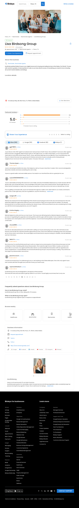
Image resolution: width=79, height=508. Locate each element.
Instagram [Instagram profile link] (49, 349)
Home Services (20, 467)
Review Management (22, 421)
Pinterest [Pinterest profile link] (58, 349)
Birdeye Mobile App (10, 473)
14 (11, 277)
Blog (41, 423)
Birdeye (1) (57, 142)
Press (41, 425)
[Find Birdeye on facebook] (38, 491)
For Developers (57, 432)
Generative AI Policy (47, 499)
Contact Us (43, 444)
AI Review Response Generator (61, 421)
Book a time (43, 417)
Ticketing (7, 456)
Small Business (20, 410)
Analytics (7, 465)
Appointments (9, 433)
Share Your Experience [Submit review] (14, 53)
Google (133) (27, 142)
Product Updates (44, 428)
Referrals (7, 415)
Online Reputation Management (25, 427)
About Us (42, 410)
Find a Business (57, 429)
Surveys (7, 448)
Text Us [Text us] (12, 338)
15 (14, 277)
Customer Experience (22, 448)
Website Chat (20, 434)
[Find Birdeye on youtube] (51, 491)
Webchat (7, 428)
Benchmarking (9, 453)
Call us (12, 342)
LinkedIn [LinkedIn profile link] (31, 349)
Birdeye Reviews (44, 436)
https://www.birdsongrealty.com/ (20, 345)
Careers (42, 431)
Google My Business (21, 440)
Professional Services (59, 412)
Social (6, 431)
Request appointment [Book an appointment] (33, 53)
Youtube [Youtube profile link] (40, 349)
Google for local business (23, 419)
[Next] (70, 315)
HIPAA (35, 499)
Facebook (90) (42, 142)
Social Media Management (23, 450)
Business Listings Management (24, 445)
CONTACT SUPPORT (65, 491)
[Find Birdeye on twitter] (42, 491)
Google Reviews (20, 437)
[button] (6, 277)
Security (27, 499)
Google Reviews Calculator (60, 419)
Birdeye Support (57, 434)
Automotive (19, 457)
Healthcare (19, 465)
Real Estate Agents (26, 37)
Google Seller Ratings (8, 421)
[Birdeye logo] (10, 4)
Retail (18, 480)
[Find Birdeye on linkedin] (45, 491)
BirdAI (6, 462)
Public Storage (20, 475)
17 (19, 277)
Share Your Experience (18, 134)
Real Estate (15, 37)
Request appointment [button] (17, 334)
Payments (8, 439)
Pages (6, 417)
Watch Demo (43, 415)
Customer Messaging (22, 429)
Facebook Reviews (21, 442)
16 (16, 277)
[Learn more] (39, 365)
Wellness (18, 483)
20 (27, 277)
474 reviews (19, 47)
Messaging (8, 445)
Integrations (8, 467)
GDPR (31, 499)
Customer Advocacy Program (61, 440)
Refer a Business (57, 437)
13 (9, 277)
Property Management (22, 472)
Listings (7, 410)
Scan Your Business (58, 427)
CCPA (39, 499)
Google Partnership (10, 470)
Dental (18, 459)
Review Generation (21, 424)
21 (29, 277)
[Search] (43, 4)
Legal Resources (44, 441)
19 (24, 277)
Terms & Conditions (10, 499)
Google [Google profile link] (14, 349)
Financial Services (21, 462)
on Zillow (18, 147)
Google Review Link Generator (61, 424)
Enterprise (19, 412)
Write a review (69, 4)
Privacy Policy (20, 499)
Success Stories (44, 433)
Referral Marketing (21, 432)
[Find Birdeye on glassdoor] (54, 491)
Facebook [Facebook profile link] (22, 349)
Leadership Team (44, 412)
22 (32, 277)
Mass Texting (8, 436)
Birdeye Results (44, 438)
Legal (17, 470)
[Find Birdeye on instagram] (48, 491)
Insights (7, 450)
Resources (42, 420)
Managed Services (58, 410)
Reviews (7, 412)
